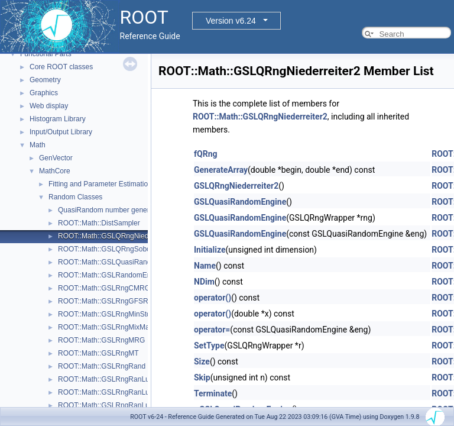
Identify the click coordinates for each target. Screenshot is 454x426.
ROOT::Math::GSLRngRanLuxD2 (110, 405)
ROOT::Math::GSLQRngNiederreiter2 (116, 236)
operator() (212, 297)
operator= (212, 329)
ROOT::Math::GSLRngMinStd (104, 314)
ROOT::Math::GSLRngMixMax (105, 327)
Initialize (210, 249)
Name (205, 265)
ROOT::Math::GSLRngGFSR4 (105, 301)
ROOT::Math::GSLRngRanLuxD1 (110, 392)
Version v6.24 (231, 20)
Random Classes (75, 197)
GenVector (56, 158)
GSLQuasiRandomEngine (240, 201)
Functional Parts (46, 54)
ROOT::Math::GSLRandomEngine (111, 275)
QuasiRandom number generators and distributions (138, 210)
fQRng (205, 154)
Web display (49, 106)
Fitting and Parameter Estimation (100, 184)
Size (202, 361)
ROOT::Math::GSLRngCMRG (104, 288)
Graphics (44, 93)
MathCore (54, 171)
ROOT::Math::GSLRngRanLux (105, 379)
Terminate (213, 393)
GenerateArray (221, 170)
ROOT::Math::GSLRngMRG (101, 340)
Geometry (45, 80)
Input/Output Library (61, 132)
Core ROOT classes (61, 67)
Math (38, 145)
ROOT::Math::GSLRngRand (101, 366)
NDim (204, 281)
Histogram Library (58, 119)
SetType (209, 345)
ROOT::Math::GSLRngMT (98, 353)
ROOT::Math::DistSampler (99, 223)
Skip (202, 377)
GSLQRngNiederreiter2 (236, 186)
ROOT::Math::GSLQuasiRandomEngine (120, 262)
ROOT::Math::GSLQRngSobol (105, 249)
